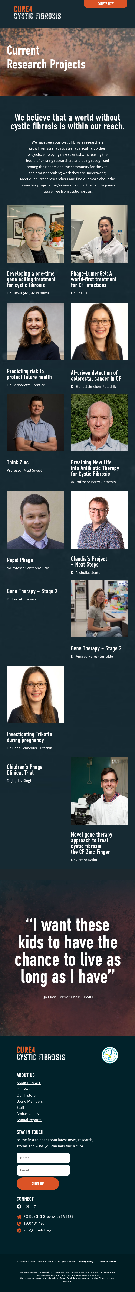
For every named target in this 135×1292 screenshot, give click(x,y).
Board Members (30, 1101)
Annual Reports (29, 1120)
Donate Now (106, 4)
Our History (26, 1095)
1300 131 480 (33, 1223)
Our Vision (25, 1089)
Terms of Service (107, 1261)
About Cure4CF (29, 1083)
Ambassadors (28, 1113)
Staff (20, 1107)
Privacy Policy (86, 1261)
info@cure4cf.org (37, 1230)
